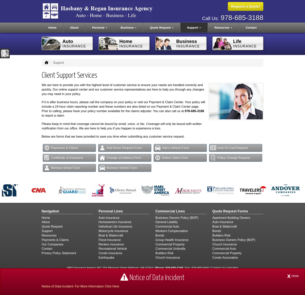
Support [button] (194, 27)
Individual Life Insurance (115, 226)
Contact (251, 27)
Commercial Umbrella (170, 248)
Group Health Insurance (171, 240)
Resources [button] (223, 27)
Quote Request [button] (162, 27)
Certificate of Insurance (63, 158)
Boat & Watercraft (111, 235)
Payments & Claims (61, 148)
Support (47, 231)
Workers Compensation (171, 231)
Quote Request (52, 226)
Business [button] (128, 27)
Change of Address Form (120, 158)
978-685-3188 (242, 17)
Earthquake (107, 257)
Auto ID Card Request (229, 148)
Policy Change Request (230, 158)
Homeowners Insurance (115, 222)
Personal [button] (99, 27)
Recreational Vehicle (113, 248)
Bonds (159, 235)
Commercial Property (170, 244)
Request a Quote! (245, 6)
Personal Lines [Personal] (111, 211)
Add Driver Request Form (120, 148)
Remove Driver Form (62, 168)
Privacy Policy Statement (59, 253)
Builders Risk (164, 253)
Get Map (232, 267)
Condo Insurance (110, 253)
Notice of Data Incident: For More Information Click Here (80, 286)
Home (52, 27)
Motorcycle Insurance (113, 231)
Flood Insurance (110, 240)
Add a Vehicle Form (172, 148)
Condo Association (225, 257)
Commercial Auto (167, 226)
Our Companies (52, 244)
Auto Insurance (109, 217)
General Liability (166, 222)
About (74, 27)
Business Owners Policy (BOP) (176, 217)
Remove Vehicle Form (118, 168)
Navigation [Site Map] (50, 211)
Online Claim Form (171, 158)
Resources (49, 235)
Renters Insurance (111, 244)
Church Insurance (167, 257)
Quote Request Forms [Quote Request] (230, 211)
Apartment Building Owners (231, 217)
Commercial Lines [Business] (170, 211)
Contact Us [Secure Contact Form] (218, 267)
